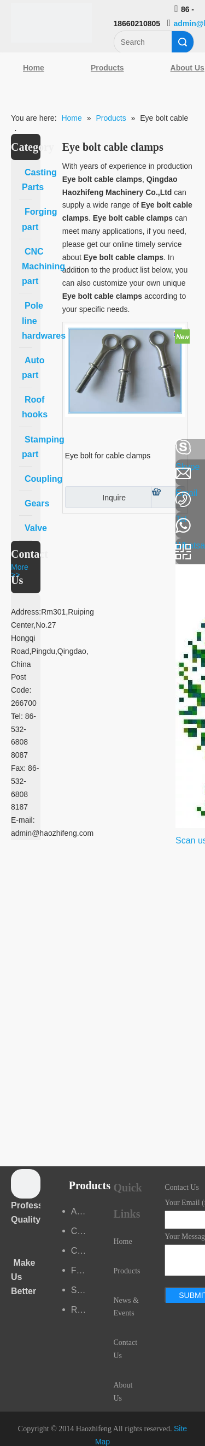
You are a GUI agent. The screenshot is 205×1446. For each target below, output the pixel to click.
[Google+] (14, 505)
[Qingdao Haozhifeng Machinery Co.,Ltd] (51, 23)
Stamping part (81, 1290)
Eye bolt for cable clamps (107, 455)
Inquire (95, 497)
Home (33, 67)
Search (183, 42)
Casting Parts (81, 1231)
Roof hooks (81, 1309)
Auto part (81, 1211)
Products (107, 67)
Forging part (81, 1270)
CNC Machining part (81, 1250)
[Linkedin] (14, 476)
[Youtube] (14, 534)
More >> (19, 571)
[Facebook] (14, 447)
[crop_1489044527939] (25, 1184)
